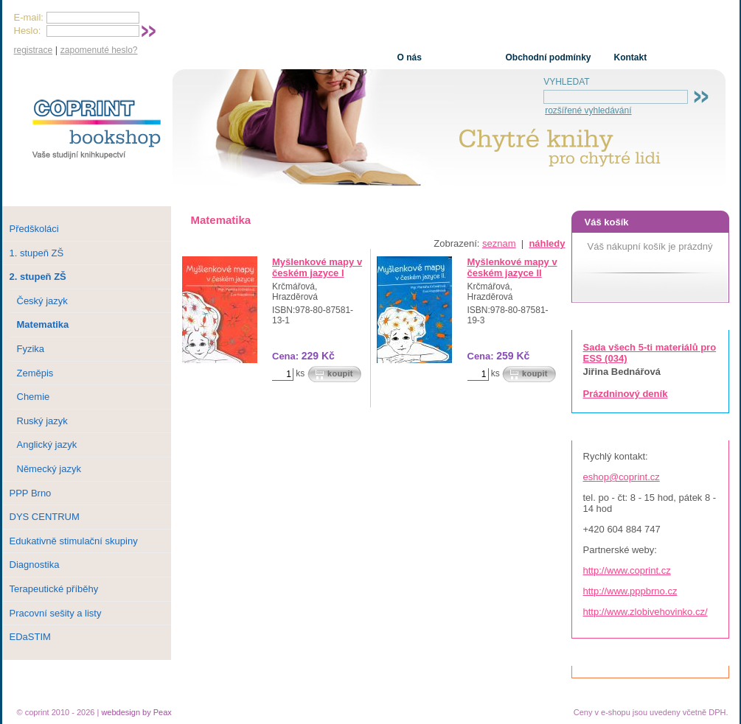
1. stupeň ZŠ (37, 253)
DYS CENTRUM (45, 516)
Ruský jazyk (42, 420)
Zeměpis (35, 373)
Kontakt (630, 57)
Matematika (43, 324)
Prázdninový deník (625, 393)
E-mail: (29, 17)
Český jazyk (42, 300)
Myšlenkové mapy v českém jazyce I (317, 267)
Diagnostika (35, 564)
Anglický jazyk (47, 444)
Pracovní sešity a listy (56, 613)
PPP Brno (31, 493)
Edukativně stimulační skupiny (74, 540)
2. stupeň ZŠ (38, 276)
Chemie (33, 396)
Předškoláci (34, 228)
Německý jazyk (49, 468)
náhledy (547, 243)
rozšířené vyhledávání (588, 110)
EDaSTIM (30, 636)
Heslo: (27, 30)
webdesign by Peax (136, 712)
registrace (33, 50)
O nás (409, 57)
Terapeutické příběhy (54, 588)
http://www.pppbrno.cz (630, 591)
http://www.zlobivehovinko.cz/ (645, 611)
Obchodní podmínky (548, 57)
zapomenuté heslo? (99, 50)
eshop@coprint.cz (621, 476)
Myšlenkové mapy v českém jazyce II (512, 267)
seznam (499, 243)
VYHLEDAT (566, 82)
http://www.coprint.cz (627, 570)
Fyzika (31, 348)
